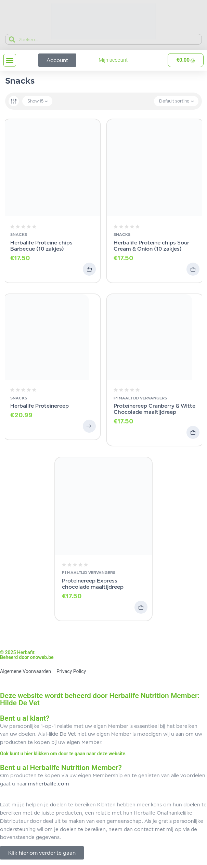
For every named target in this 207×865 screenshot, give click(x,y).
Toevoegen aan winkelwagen (89, 269)
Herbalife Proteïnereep (39, 406)
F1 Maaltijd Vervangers (140, 398)
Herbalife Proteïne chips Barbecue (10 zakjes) (41, 245)
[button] (9, 60)
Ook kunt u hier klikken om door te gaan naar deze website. (63, 753)
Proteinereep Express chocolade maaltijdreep (93, 583)
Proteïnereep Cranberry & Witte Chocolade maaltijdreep (154, 409)
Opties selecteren (89, 426)
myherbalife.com (48, 783)
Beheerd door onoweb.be (27, 657)
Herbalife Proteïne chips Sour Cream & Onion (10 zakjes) (151, 245)
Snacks (18, 234)
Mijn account (113, 60)
